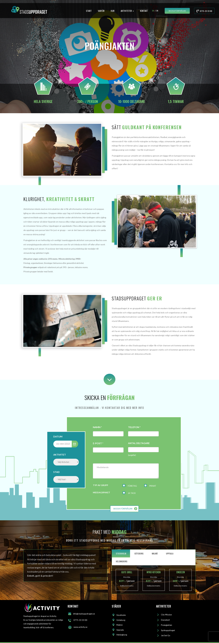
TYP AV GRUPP (100, 485)
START (89, 10)
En (157, 10)
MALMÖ (155, 553)
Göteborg (120, 620)
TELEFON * (134, 427)
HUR (112, 10)
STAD (56, 471)
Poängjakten (166, 625)
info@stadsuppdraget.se (84, 614)
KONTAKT (144, 10)
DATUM (57, 436)
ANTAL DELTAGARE (139, 443)
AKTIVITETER (127, 10)
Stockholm (121, 615)
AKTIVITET (59, 454)
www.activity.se (80, 627)
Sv (153, 10)
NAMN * (97, 427)
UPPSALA (169, 553)
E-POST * (98, 443)
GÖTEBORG (138, 553)
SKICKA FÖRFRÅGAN (177, 11)
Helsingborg (121, 634)
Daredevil (165, 620)
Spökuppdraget (168, 630)
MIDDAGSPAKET (101, 492)
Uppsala (120, 630)
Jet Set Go (165, 635)
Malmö (119, 625)
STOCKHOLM (121, 553)
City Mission (166, 614)
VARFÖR (101, 10)
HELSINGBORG (121, 561)
